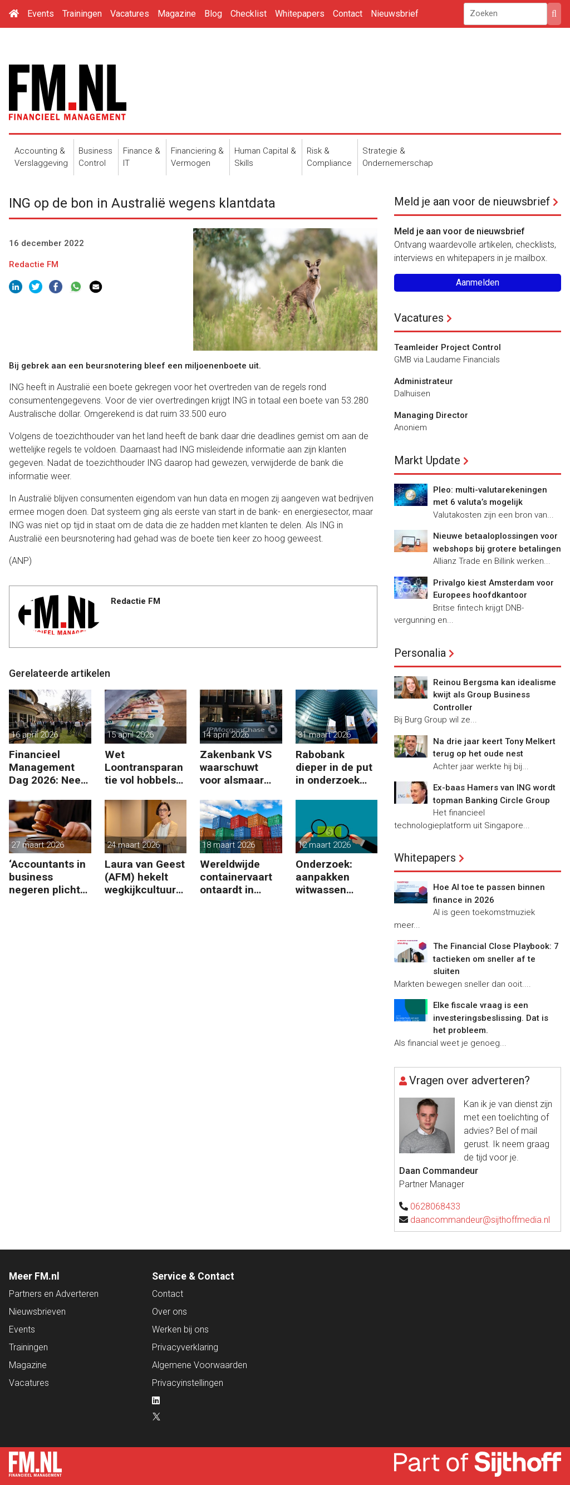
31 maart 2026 (324, 735)
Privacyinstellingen (187, 1383)
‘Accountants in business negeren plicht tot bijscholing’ (47, 877)
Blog (213, 13)
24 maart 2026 (133, 845)
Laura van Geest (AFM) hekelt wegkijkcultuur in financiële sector (145, 877)
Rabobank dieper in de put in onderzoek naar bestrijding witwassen (334, 767)
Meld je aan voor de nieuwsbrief (472, 201)
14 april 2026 (225, 735)
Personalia (420, 653)
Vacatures (129, 13)
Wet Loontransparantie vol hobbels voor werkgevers (144, 767)
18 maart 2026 (228, 845)
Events (40, 13)
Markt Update (427, 460)
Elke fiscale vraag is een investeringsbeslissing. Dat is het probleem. (490, 1017)
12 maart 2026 (324, 845)
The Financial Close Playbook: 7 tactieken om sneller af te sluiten (496, 958)
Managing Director (431, 415)
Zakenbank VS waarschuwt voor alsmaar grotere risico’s (236, 767)
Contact (347, 13)
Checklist (248, 13)
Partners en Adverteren (54, 1294)
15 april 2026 (130, 735)
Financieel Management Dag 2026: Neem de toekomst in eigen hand (49, 767)
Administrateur (423, 381)
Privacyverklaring (185, 1347)
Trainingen (82, 13)
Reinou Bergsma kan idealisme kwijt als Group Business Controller (494, 694)
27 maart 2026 (37, 845)
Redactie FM (33, 264)
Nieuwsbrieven (37, 1311)
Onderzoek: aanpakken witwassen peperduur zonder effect (330, 877)
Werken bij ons (180, 1329)
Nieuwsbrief (395, 13)
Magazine (177, 13)
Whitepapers (300, 13)
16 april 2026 (34, 735)
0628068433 (435, 1206)
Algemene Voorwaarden (199, 1365)
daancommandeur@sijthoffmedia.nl (480, 1219)
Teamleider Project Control (447, 347)
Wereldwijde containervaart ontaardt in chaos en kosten (240, 877)
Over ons (169, 1311)
